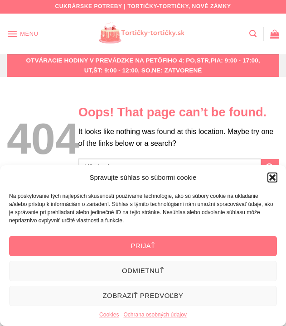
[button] (272, 177)
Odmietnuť (143, 270)
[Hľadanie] (253, 34)
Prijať (143, 245)
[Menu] (23, 34)
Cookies (109, 315)
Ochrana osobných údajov (154, 315)
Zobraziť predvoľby (142, 295)
